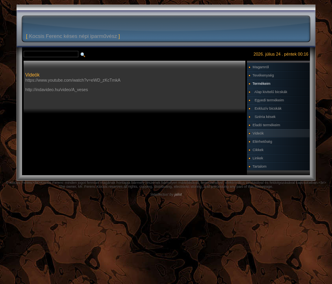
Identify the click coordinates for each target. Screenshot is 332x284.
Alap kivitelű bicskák (270, 92)
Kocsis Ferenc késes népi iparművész (73, 36)
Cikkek (257, 150)
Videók (257, 133)
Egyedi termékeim (269, 100)
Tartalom (259, 166)
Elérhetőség (262, 142)
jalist (178, 194)
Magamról (260, 67)
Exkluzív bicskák (267, 108)
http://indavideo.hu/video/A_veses (56, 89)
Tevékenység (263, 75)
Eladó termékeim (266, 125)
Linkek (257, 158)
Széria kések (264, 117)
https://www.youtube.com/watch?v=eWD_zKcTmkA (73, 80)
